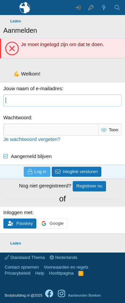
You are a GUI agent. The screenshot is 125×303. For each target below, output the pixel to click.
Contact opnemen (22, 267)
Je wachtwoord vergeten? (31, 139)
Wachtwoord (17, 117)
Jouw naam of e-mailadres (32, 88)
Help (39, 273)
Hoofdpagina (61, 273)
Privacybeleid (17, 273)
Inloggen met (17, 212)
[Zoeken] (117, 7)
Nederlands (63, 257)
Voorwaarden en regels (66, 267)
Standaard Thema (25, 257)
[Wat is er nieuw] (103, 7)
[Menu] (9, 7)
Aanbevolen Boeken (84, 295)
